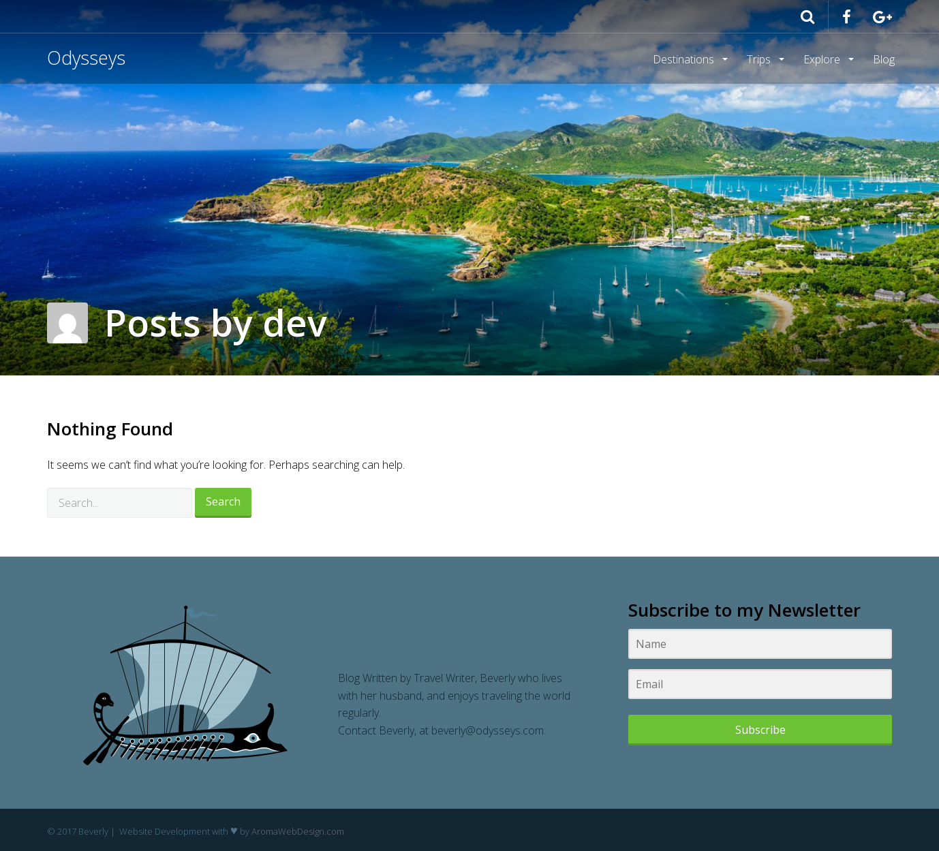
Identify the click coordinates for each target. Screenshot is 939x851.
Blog (884, 59)
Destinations (685, 59)
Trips (760, 59)
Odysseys (86, 57)
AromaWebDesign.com (297, 831)
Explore (823, 59)
